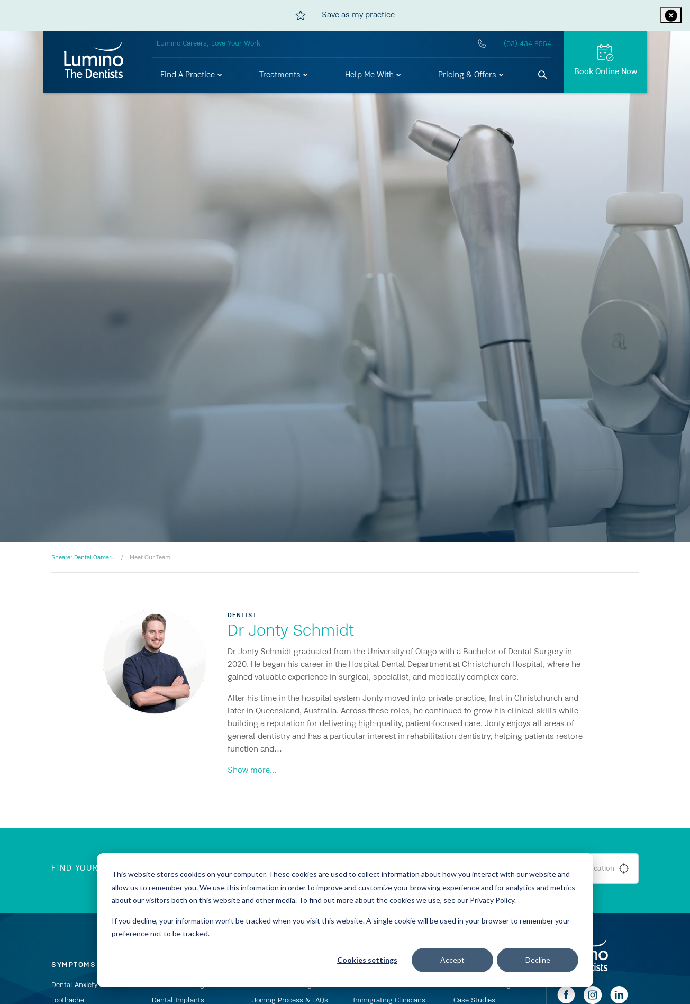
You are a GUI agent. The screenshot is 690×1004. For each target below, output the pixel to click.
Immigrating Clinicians (389, 1000)
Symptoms (73, 965)
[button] (192, 75)
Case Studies (474, 1000)
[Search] (542, 75)
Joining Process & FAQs (290, 1000)
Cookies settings (367, 959)
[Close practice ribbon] (671, 15)
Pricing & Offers (471, 75)
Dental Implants (178, 1000)
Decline (537, 959)
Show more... (252, 770)
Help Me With (373, 75)
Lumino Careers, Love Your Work (208, 43)
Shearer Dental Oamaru (83, 558)
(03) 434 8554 (527, 44)
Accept (452, 959)
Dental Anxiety (74, 985)
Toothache (67, 1000)
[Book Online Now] (605, 62)
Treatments (284, 75)
